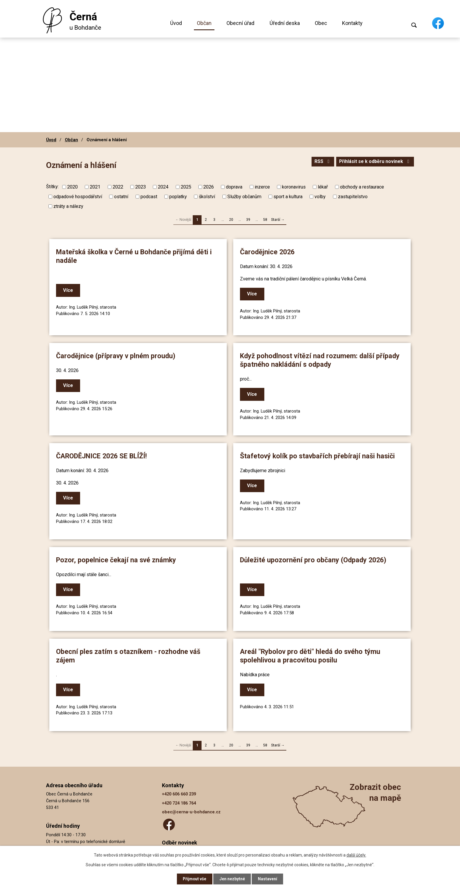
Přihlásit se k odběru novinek (374, 162)
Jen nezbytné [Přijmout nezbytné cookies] (232, 878)
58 (265, 220)
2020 (72, 187)
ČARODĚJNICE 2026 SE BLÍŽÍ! (102, 456)
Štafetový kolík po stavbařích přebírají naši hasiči (318, 456)
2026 (208, 187)
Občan (204, 23)
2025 (186, 187)
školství (207, 196)
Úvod (176, 23)
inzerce (262, 187)
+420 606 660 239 (179, 792)
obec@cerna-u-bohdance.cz (191, 810)
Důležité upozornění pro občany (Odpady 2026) (314, 559)
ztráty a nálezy (68, 206)
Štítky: (52, 186)
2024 (163, 187)
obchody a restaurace (362, 187)
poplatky (178, 196)
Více (69, 290)
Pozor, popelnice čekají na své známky (117, 559)
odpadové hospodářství (77, 196)
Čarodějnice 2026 (268, 252)
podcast (149, 196)
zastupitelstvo (353, 196)
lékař (323, 187)
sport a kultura (287, 196)
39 (248, 220)
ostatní (121, 196)
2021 (95, 187)
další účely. (356, 854)
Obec (321, 23)
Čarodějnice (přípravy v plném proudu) (116, 356)
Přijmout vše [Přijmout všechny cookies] (194, 878)
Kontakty (352, 23)
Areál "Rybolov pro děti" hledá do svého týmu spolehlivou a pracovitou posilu (311, 655)
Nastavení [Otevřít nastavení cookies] (268, 878)
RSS (320, 162)
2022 (118, 187)
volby (320, 196)
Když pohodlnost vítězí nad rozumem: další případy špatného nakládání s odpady (320, 360)
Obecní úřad (240, 23)
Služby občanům (244, 196)
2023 (140, 187)
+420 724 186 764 (179, 801)
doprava (234, 187)
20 (231, 220)
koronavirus (294, 187)
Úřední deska (285, 23)
